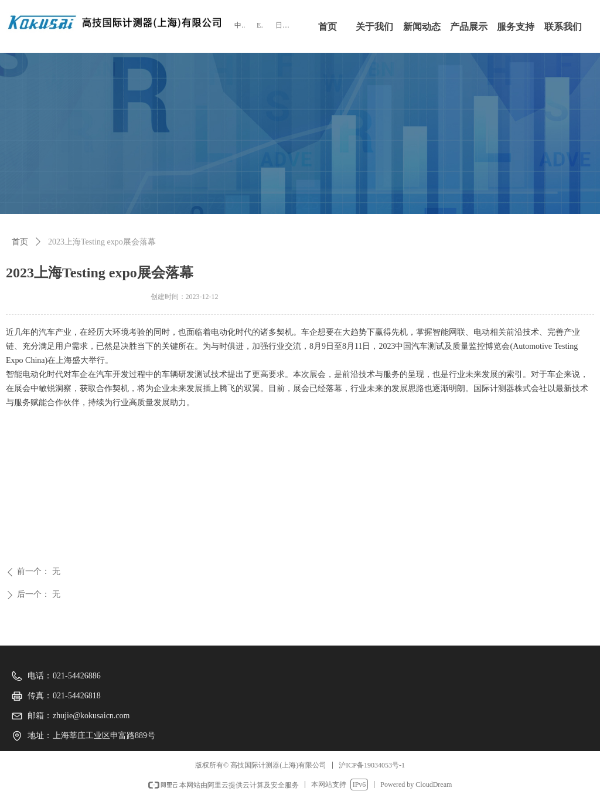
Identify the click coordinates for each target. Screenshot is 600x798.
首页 (20, 241)
